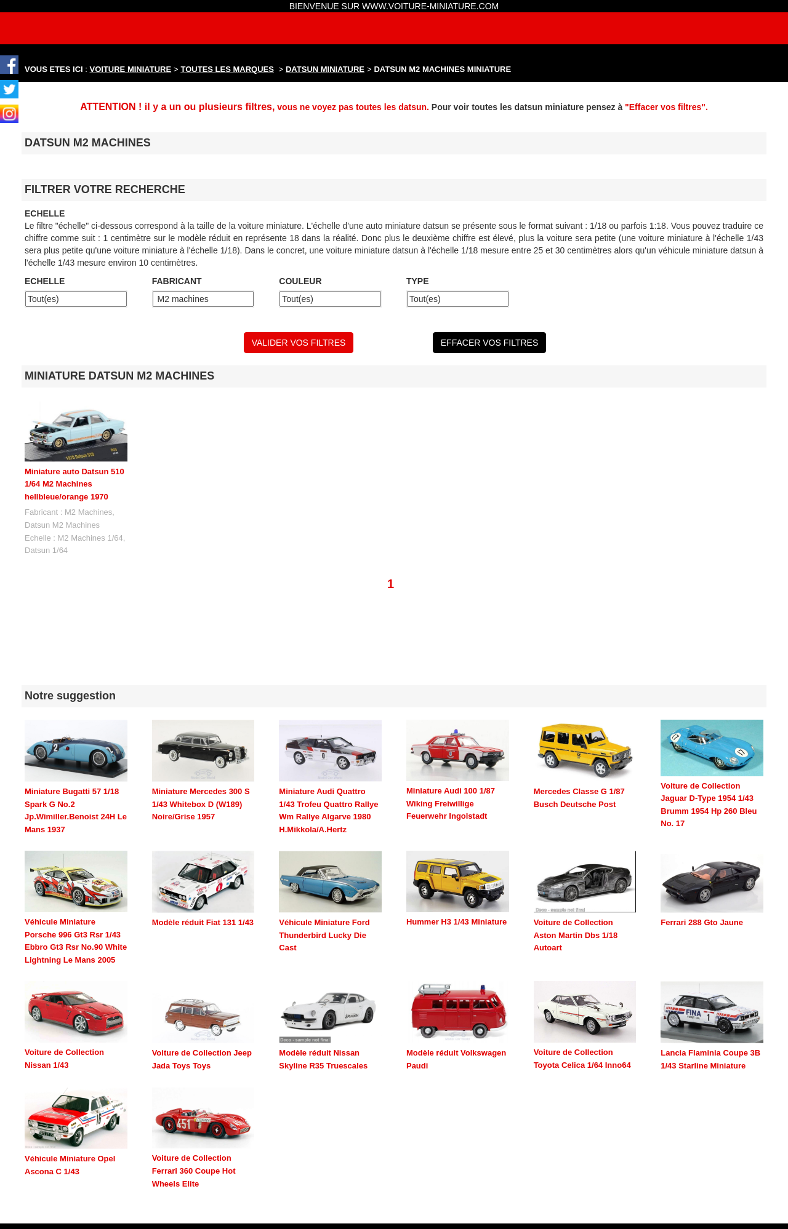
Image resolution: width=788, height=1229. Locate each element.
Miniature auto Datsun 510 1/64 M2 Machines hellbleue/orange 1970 (74, 484)
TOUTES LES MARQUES (227, 69)
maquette (452, 1211)
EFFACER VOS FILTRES (489, 343)
